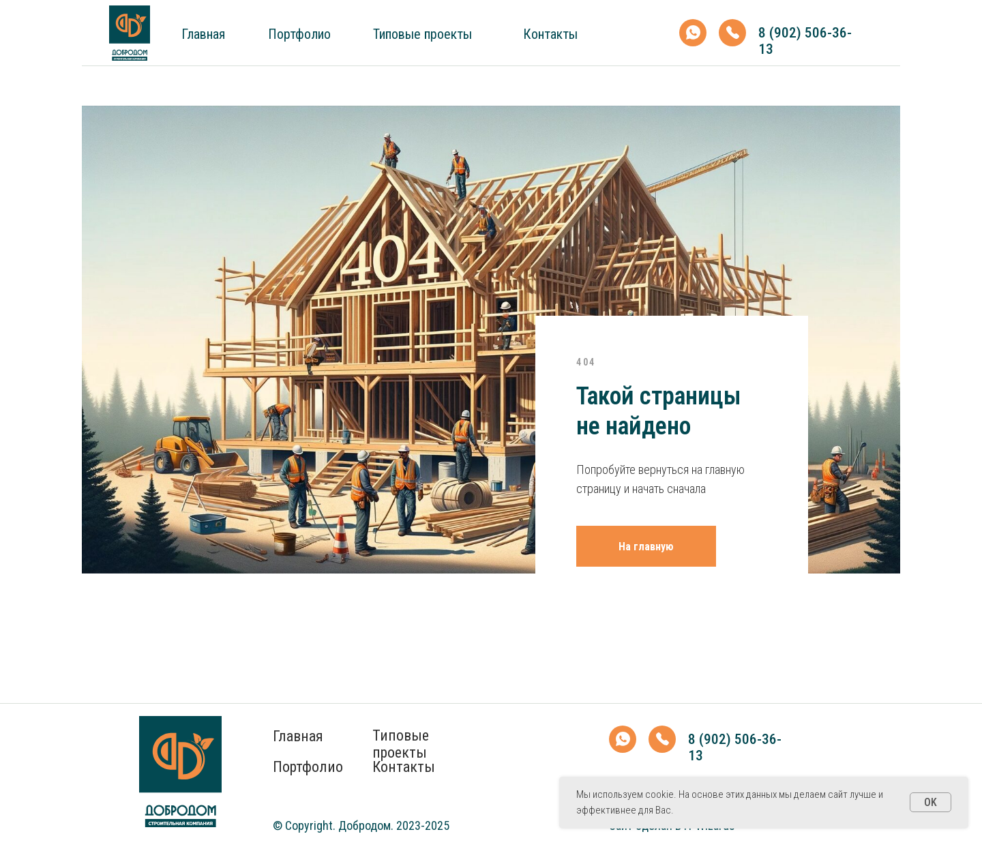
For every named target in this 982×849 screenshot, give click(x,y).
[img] (129, 33)
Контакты (550, 34)
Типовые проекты (422, 34)
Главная (203, 34)
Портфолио (299, 34)
